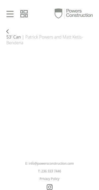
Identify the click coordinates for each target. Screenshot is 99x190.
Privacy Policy (49, 179)
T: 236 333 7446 (49, 171)
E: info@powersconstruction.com (49, 163)
